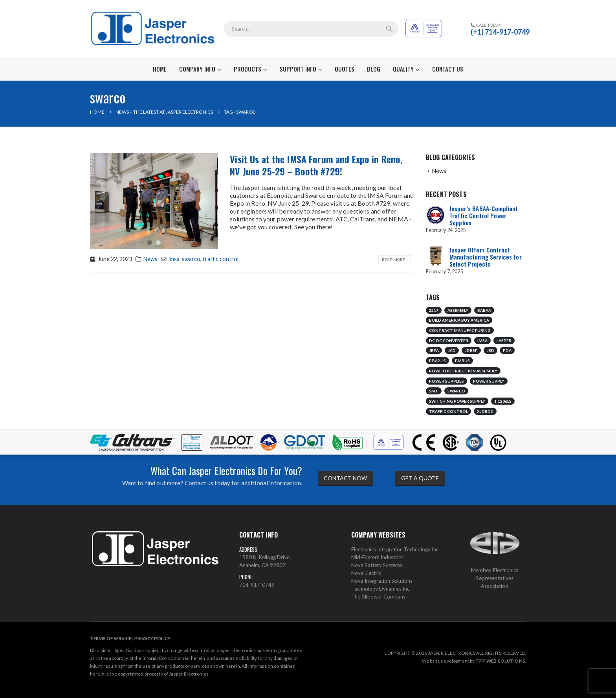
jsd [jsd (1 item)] (490, 350)
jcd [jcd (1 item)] (452, 350)
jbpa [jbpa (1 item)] (434, 350)
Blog (373, 68)
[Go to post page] (436, 213)
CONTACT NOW (345, 478)
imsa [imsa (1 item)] (482, 340)
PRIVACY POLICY (152, 638)
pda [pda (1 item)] (507, 350)
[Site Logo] (154, 28)
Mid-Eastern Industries (377, 557)
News (150, 259)
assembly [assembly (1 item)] (457, 310)
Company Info (197, 68)
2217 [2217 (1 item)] (433, 310)
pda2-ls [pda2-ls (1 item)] (437, 360)
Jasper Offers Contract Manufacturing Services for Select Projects (485, 256)
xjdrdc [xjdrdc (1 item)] (485, 411)
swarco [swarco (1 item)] (456, 391)
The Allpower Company (378, 596)
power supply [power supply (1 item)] (488, 381)
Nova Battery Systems (376, 565)
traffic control (220, 259)
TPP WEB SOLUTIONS (500, 660)
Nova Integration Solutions (381, 581)
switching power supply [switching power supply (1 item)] (457, 401)
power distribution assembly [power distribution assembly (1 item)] (463, 370)
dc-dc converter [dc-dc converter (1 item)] (448, 340)
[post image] (154, 201)
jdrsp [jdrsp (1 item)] (471, 350)
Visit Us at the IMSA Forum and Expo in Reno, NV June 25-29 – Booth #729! (316, 165)
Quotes (344, 68)
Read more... (394, 259)
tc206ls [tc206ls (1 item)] (503, 401)
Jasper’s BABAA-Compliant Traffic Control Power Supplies (483, 215)
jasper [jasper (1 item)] (504, 340)
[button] (149, 242)
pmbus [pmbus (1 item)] (462, 360)
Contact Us (447, 68)
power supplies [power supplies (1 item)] (446, 381)
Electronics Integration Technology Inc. (395, 549)
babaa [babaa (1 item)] (484, 310)
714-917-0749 (257, 585)
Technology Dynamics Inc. (381, 589)
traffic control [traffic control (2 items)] (448, 411)
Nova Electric (366, 573)
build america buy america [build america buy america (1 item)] (459, 320)
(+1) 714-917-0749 (500, 32)
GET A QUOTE (420, 478)
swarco (191, 259)
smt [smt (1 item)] (433, 391)
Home (160, 68)
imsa (174, 259)
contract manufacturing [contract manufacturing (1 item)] (460, 330)
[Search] (389, 29)
